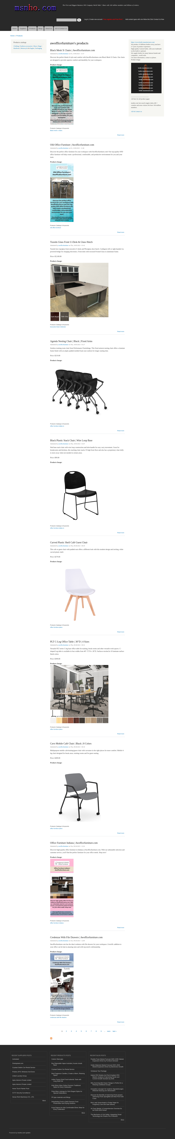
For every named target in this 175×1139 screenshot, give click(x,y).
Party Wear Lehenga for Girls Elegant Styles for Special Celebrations (67, 1092)
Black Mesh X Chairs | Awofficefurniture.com (72, 50)
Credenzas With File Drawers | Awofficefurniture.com (76, 937)
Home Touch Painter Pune (20, 1088)
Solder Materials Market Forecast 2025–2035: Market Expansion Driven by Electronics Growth (107, 1066)
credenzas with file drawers (58, 1017)
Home (14, 28)
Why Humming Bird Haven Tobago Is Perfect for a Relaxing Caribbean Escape (107, 1084)
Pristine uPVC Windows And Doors (23, 1072)
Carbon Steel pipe (57, 1059)
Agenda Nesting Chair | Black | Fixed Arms (71, 341)
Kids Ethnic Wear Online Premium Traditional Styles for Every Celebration (66, 1086)
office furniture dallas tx (57, 426)
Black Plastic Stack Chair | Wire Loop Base (71, 440)
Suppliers (23, 28)
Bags (39, 46)
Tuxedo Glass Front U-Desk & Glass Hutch (71, 242)
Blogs (41, 28)
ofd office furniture (55, 227)
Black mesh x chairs (56, 130)
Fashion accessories (26, 46)
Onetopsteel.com (17, 1063)
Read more (120, 135)
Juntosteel (15, 1059)
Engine (32, 48)
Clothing (16, 46)
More (44, 1101)
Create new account (96, 19)
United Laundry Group (19, 1076)
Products (32, 28)
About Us (48, 28)
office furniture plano (56, 627)
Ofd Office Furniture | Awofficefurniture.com (72, 144)
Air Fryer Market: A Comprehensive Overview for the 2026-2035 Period (106, 1109)
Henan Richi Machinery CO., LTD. (23, 1097)
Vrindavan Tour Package (98, 1071)
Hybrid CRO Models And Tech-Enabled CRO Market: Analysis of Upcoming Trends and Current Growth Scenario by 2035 (105, 1077)
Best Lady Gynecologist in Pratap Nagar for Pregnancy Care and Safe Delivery (105, 1103)
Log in (86, 19)
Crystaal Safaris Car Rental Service (23, 1067)
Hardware (16, 48)
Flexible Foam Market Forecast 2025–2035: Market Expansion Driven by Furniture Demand (107, 1060)
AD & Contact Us (61, 28)
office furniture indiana (57, 923)
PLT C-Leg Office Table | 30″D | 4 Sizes (69, 641)
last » (114, 1031)
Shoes (35, 46)
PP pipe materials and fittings (61, 1097)
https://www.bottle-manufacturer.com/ (143, 42)
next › (109, 1031)
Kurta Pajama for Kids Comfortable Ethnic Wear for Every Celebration (68, 1108)
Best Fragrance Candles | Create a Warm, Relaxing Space (68, 1074)
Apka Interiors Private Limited (21, 1080)
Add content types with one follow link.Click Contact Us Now (144, 19)
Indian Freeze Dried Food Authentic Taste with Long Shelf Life (66, 1080)
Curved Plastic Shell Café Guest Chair (69, 542)
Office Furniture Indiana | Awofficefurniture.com (74, 842)
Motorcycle (24, 48)
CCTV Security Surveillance (21, 1093)
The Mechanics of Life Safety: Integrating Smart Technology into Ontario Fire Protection (106, 1115)
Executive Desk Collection (58, 327)
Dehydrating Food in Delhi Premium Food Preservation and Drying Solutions (65, 1102)
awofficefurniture (63, 54)
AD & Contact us (136, 111)
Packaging (38, 48)
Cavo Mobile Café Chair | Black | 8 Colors (71, 743)
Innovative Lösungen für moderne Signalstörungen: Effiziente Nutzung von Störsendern (107, 1090)
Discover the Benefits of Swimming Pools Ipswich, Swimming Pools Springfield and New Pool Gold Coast (107, 1096)
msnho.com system (24, 1133)
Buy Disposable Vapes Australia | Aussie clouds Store (67, 1064)
